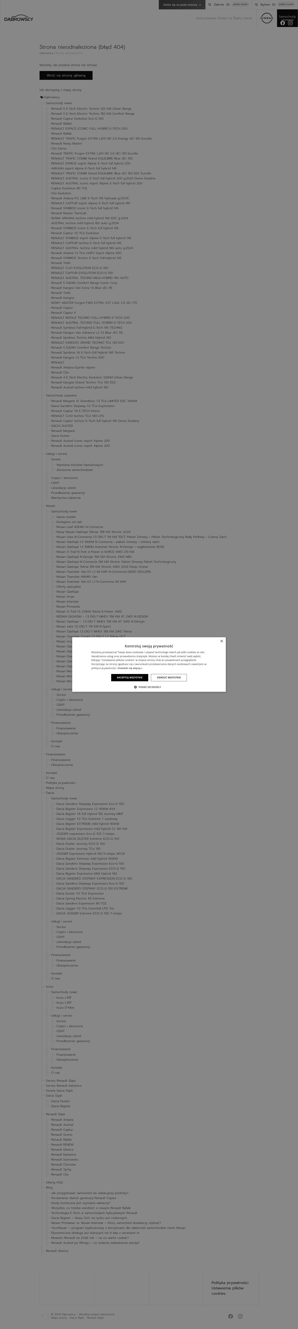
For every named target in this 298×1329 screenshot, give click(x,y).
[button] (149, 687)
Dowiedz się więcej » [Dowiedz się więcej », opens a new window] (130, 668)
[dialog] (149, 664)
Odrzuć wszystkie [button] (169, 677)
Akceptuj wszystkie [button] (129, 677)
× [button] (221, 641)
